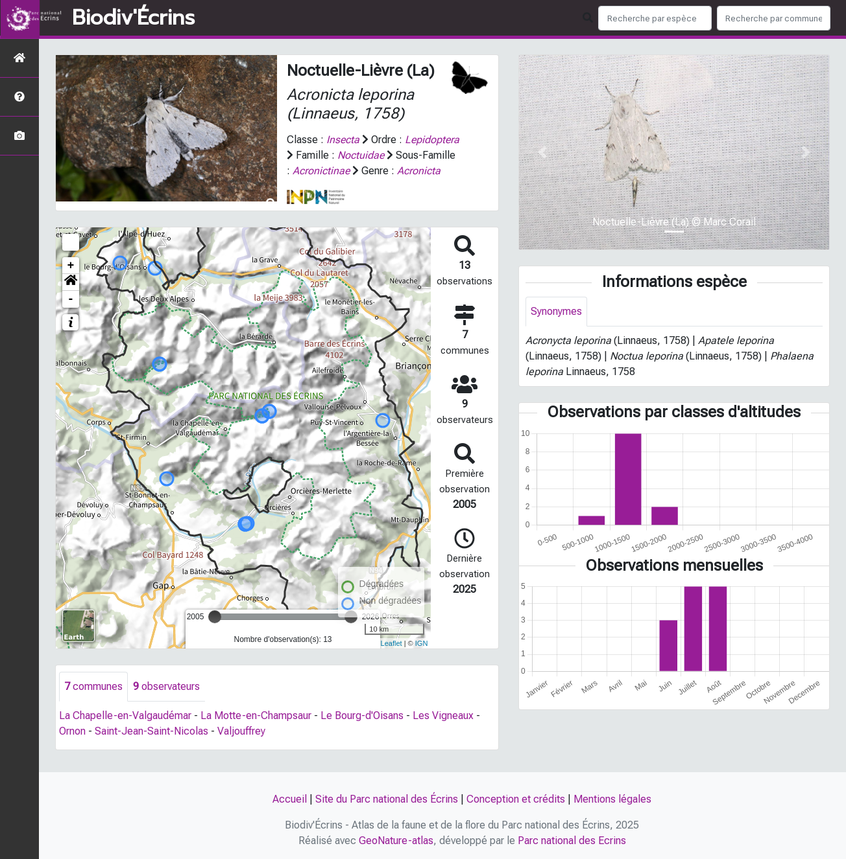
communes (93, 702)
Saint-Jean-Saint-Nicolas (151, 746)
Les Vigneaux (443, 731)
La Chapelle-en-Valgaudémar (125, 731)
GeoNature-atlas (396, 840)
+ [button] (71, 281)
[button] (70, 298)
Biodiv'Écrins (133, 18)
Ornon (72, 746)
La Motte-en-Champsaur (255, 731)
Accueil (289, 799)
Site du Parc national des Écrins (386, 799)
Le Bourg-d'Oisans (362, 731)
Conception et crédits (515, 799)
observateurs (166, 702)
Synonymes (556, 311)
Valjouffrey (241, 746)
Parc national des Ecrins (572, 840)
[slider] (214, 632)
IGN (421, 659)
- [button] (71, 315)
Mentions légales (612, 799)
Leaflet (391, 659)
